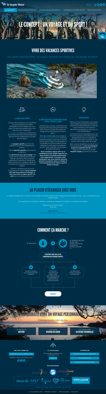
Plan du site (74, 392)
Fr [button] (92, 5)
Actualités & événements (50, 10)
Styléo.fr (54, 392)
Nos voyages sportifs (27, 10)
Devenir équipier (85, 358)
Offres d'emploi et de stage (84, 362)
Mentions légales (64, 392)
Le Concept (10, 10)
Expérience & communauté (74, 10)
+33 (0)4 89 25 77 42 (102, 35)
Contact (53, 358)
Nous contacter (94, 10)
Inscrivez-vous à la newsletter (21, 354)
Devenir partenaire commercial (84, 354)
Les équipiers (13, 133)
